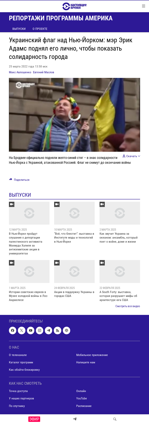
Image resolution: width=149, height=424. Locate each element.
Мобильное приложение (92, 355)
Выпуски (19, 29)
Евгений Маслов (43, 72)
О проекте (40, 29)
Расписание (84, 406)
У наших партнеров (21, 398)
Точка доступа (18, 391)
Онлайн (81, 391)
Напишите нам (85, 362)
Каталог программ (21, 362)
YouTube (81, 398)
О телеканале (18, 355)
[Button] (19, 180)
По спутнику (17, 406)
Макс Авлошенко (20, 72)
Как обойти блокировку (24, 369)
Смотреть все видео (127, 306)
